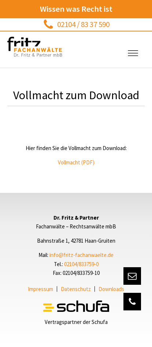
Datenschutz (76, 289)
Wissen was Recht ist (76, 9)
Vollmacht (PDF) (76, 162)
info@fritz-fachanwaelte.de (81, 254)
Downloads (111, 289)
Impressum (40, 289)
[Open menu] (133, 53)
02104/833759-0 (81, 264)
